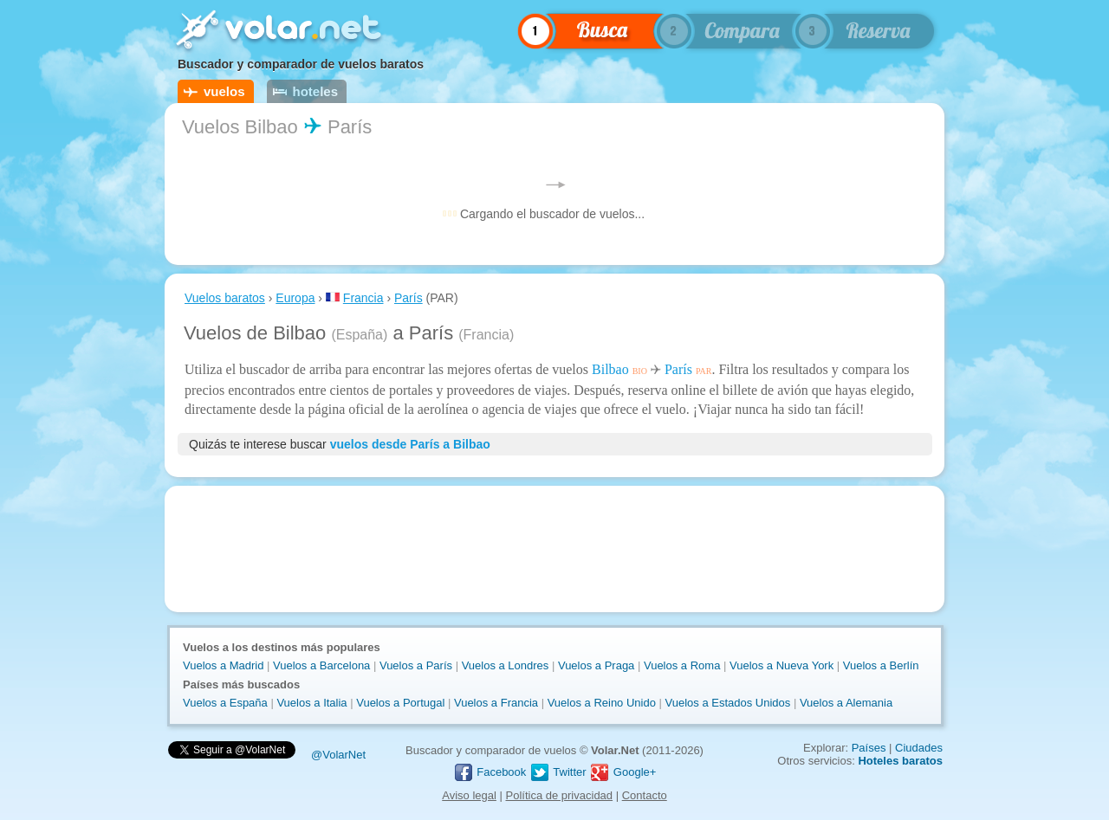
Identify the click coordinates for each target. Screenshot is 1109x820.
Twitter (558, 771)
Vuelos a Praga (596, 665)
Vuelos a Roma (682, 665)
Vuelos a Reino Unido (602, 702)
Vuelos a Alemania (846, 702)
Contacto (644, 795)
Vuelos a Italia (311, 702)
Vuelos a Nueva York (781, 665)
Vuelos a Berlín (881, 665)
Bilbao (610, 369)
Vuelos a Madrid (223, 665)
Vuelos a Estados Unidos (728, 702)
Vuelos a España (225, 702)
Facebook (490, 771)
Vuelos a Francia (496, 702)
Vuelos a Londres (505, 665)
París (408, 298)
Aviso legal (469, 795)
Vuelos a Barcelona (321, 665)
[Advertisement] (554, 549)
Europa (295, 298)
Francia (363, 298)
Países (869, 747)
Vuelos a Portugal (400, 702)
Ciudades (919, 747)
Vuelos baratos (225, 298)
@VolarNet (338, 754)
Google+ (622, 771)
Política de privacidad (559, 795)
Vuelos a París (415, 665)
